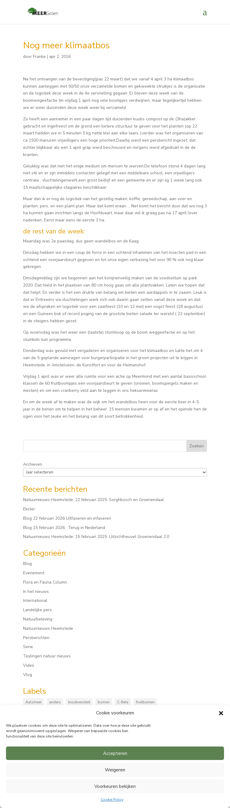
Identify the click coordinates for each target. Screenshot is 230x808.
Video (28, 665)
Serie (28, 647)
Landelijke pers (37, 610)
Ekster (29, 509)
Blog (27, 563)
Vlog (27, 674)
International (35, 600)
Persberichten (36, 638)
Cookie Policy (112, 799)
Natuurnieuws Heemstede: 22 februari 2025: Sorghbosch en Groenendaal (93, 500)
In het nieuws (36, 591)
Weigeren (115, 770)
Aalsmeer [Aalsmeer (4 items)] (33, 702)
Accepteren (115, 753)
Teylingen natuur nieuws (47, 656)
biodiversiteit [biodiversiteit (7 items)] (79, 702)
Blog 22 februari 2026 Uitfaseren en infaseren (67, 518)
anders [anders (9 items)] (55, 702)
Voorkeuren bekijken (115, 786)
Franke (39, 56)
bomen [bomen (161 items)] (104, 702)
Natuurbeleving (37, 619)
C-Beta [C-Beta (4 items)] (122, 702)
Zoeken (196, 446)
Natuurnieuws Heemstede (48, 628)
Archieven (32, 464)
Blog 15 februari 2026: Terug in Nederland (64, 527)
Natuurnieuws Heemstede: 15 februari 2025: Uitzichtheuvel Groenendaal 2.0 (96, 536)
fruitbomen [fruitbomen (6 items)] (145, 702)
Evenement (33, 573)
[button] (221, 713)
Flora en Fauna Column (45, 582)
